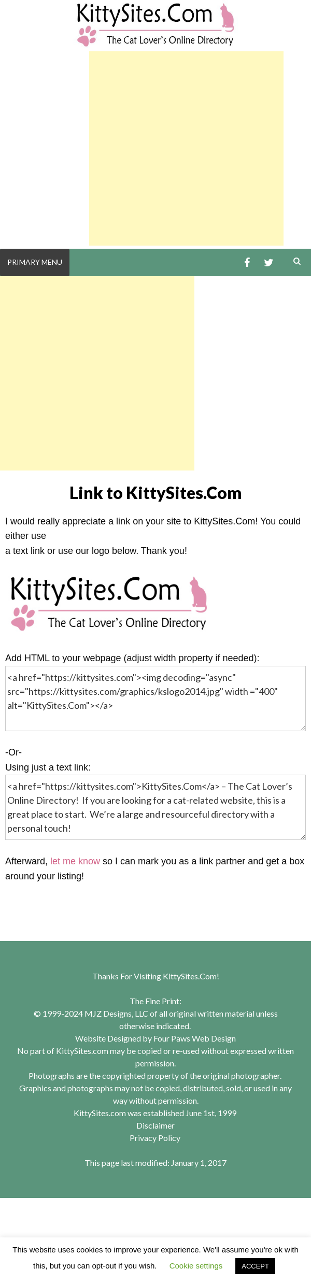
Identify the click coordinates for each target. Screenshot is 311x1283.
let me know (75, 861)
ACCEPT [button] (255, 1266)
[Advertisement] (186, 148)
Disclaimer (155, 1125)
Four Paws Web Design (194, 1038)
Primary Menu (34, 262)
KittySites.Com (190, 976)
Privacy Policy (155, 1138)
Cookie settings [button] (196, 1265)
